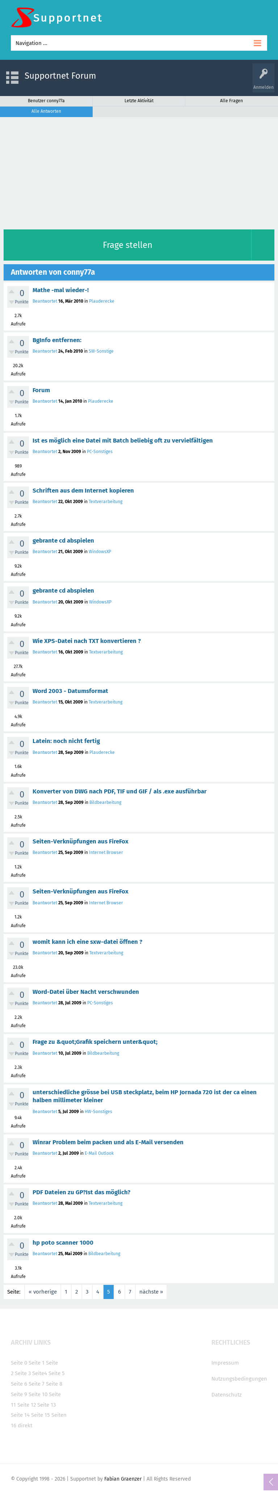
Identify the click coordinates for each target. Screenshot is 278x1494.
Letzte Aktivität (139, 100)
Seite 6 (19, 1384)
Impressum (225, 1363)
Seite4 (39, 1373)
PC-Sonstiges (100, 451)
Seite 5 (57, 1373)
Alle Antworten (46, 111)
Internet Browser (106, 852)
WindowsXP (100, 551)
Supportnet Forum (60, 76)
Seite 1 (37, 1363)
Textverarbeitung (105, 501)
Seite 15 (40, 1415)
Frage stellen (127, 245)
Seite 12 (26, 1405)
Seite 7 (37, 1384)
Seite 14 (20, 1415)
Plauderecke (101, 301)
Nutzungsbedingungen (239, 1378)
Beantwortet (45, 301)
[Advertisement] (139, 171)
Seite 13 (46, 1405)
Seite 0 (19, 1363)
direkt (25, 1425)
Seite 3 (23, 1373)
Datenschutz (226, 1394)
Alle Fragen (231, 100)
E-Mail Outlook (99, 1153)
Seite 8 (54, 1384)
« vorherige (43, 1291)
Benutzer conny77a (46, 100)
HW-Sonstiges (98, 1111)
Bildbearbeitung (105, 802)
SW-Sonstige (101, 351)
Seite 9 (19, 1394)
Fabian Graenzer (123, 1479)
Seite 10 (38, 1394)
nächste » (151, 1291)
